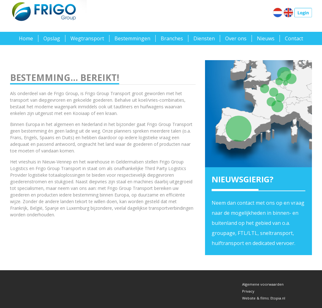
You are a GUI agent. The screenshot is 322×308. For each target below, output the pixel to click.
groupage (223, 233)
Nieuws (266, 38)
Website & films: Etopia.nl (263, 298)
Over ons (236, 38)
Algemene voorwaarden (263, 284)
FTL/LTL (248, 233)
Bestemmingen (132, 38)
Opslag (51, 38)
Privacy (248, 291)
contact (245, 202)
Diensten (204, 38)
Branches (172, 38)
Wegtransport (87, 38)
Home (26, 38)
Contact (294, 38)
